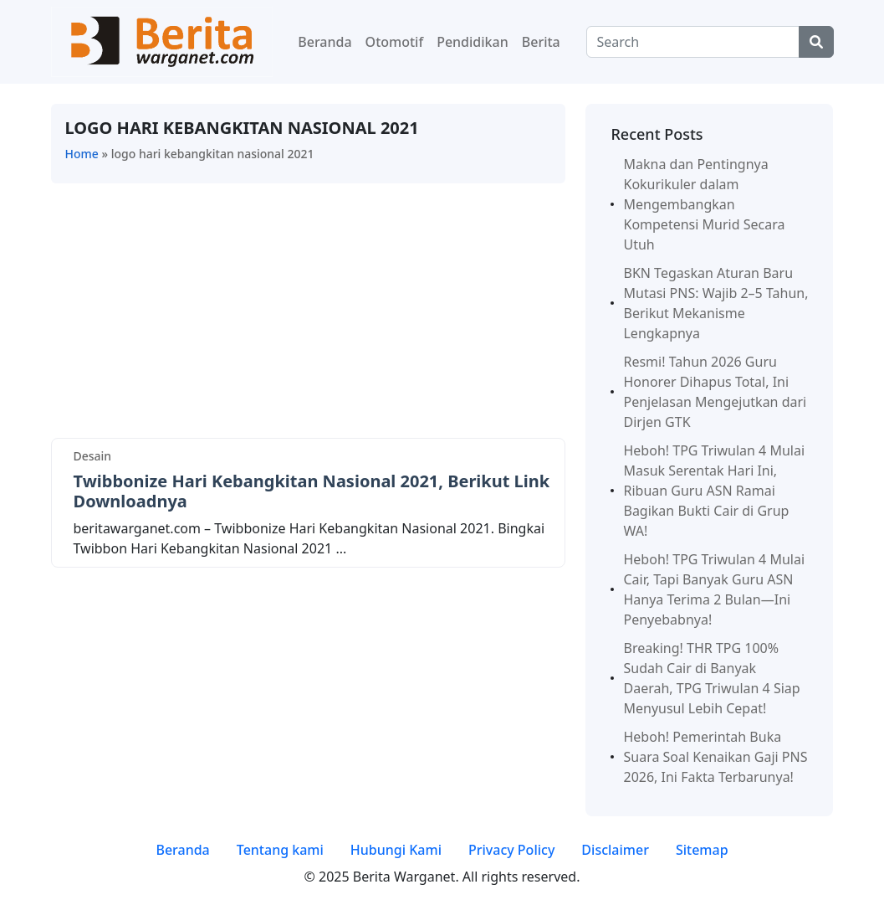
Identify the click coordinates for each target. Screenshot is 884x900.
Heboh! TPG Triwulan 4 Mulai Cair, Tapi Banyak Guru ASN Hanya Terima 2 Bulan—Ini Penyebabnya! (714, 589)
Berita (541, 42)
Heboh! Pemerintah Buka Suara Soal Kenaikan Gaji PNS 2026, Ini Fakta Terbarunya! (715, 757)
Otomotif (394, 42)
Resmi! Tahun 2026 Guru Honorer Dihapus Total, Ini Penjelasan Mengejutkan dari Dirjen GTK (714, 391)
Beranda (324, 42)
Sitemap (702, 850)
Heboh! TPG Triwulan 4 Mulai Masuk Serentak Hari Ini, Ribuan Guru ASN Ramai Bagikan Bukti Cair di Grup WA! (714, 490)
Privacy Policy (511, 850)
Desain (93, 456)
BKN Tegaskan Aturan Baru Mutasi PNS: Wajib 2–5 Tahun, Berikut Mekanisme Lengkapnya (715, 303)
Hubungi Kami (396, 850)
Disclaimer (615, 850)
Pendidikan (472, 42)
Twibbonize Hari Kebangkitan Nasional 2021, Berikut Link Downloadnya (312, 491)
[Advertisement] (308, 314)
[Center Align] (816, 42)
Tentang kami (280, 850)
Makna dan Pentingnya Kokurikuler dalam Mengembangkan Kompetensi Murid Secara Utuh (703, 204)
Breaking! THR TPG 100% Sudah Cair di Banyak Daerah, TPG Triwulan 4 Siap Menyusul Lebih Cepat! (711, 678)
